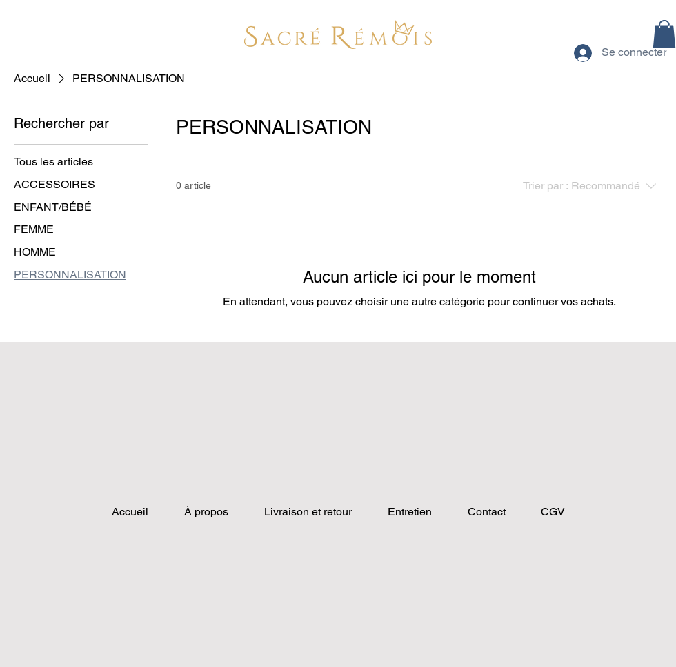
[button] (664, 34)
